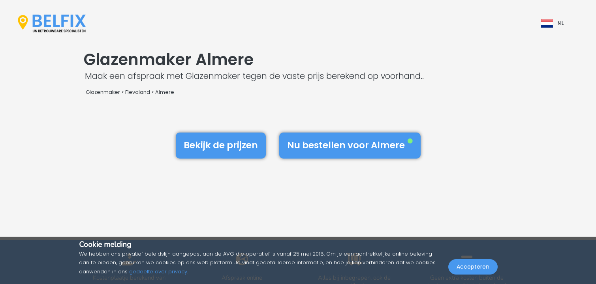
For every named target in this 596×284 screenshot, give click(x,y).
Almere (164, 92)
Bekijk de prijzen (221, 145)
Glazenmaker (103, 92)
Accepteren (473, 267)
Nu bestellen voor (350, 145)
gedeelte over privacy (158, 271)
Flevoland (137, 92)
